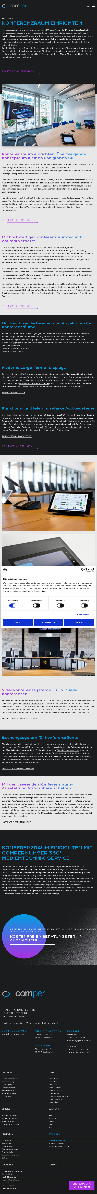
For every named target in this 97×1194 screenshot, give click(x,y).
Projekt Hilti (52, 1085)
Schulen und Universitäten (50, 167)
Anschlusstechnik (8, 1152)
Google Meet (6, 1096)
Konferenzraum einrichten (57, 1140)
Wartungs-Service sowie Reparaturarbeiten (22, 878)
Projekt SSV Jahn (54, 1091)
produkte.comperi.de (13, 1034)
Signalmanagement (8, 1091)
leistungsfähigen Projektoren (19, 284)
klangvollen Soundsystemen (75, 284)
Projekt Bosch (53, 1079)
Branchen (7, 1164)
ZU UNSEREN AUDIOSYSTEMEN (17, 436)
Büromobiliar (18, 204)
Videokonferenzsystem (32, 703)
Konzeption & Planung (9, 1115)
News (50, 1127)
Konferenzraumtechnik (9, 1093)
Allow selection (48, 622)
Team (50, 1115)
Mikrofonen (74, 427)
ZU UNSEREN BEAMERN (13, 351)
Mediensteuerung (8, 1082)
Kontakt (53, 1164)
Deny (17, 622)
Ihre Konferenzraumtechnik (37, 271)
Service (6, 1109)
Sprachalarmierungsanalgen (11, 1155)
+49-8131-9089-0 (77, 1037)
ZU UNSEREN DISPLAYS (13, 392)
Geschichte (52, 1118)
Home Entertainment (9, 1189)
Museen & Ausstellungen (10, 1180)
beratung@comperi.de (79, 1040)
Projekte (53, 1072)
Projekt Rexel (52, 1082)
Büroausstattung (7, 1146)
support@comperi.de (78, 1052)
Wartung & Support (8, 1121)
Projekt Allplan (53, 1102)
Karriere (51, 1121)
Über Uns (53, 1109)
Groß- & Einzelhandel (9, 1186)
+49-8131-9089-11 (78, 1049)
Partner (50, 1124)
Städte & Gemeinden (9, 1183)
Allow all (79, 622)
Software (5, 1158)
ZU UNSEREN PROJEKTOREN (15, 348)
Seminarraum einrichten (56, 1143)
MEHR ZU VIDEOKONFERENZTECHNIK (20, 718)
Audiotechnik (6, 1140)
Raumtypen (54, 1134)
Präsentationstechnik (9, 1088)
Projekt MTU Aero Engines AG (58, 1096)
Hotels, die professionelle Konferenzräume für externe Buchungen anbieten (36, 170)
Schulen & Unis (7, 1174)
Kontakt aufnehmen (18, 71)
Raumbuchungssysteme (68, 750)
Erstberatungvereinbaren (82, 1185)
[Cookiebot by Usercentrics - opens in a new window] (83, 570)
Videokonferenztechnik (40, 42)
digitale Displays (45, 284)
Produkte (7, 1134)
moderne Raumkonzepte (50, 807)
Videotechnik (6, 1143)
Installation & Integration (10, 1118)
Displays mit (34, 383)
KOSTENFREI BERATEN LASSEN (17, 822)
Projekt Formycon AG (55, 1099)
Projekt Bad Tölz (54, 1093)
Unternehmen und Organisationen (45, 30)
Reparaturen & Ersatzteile (10, 1124)
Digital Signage (7, 1085)
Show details (83, 615)
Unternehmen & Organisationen (12, 1171)
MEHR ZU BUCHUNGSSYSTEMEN (18, 768)
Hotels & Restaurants (9, 1177)
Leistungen (8, 1072)
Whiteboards (48, 189)
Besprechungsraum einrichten (58, 1146)
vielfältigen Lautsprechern (53, 427)
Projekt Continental (55, 1088)
